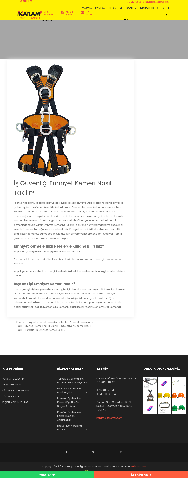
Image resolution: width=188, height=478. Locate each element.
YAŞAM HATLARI (11, 384)
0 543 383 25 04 (106, 394)
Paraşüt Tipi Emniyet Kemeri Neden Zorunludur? (69, 415)
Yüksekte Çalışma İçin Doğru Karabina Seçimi (71, 380)
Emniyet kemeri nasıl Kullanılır (41, 326)
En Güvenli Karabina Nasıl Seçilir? (69, 390)
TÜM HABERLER (147, 8)
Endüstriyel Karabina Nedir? (69, 427)
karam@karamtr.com (109, 418)
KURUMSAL (100, 8)
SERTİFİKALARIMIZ (128, 8)
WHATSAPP (47, 475)
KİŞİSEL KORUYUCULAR (15, 402)
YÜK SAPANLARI (11, 396)
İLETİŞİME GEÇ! (141, 475)
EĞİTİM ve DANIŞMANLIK (16, 390)
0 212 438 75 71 (105, 390)
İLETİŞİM (112, 8)
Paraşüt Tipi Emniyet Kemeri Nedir (44, 330)
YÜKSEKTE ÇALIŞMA (13, 378)
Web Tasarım (138, 466)
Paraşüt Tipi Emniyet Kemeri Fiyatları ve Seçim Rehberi (69, 402)
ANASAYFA (87, 8)
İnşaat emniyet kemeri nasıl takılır (48, 322)
